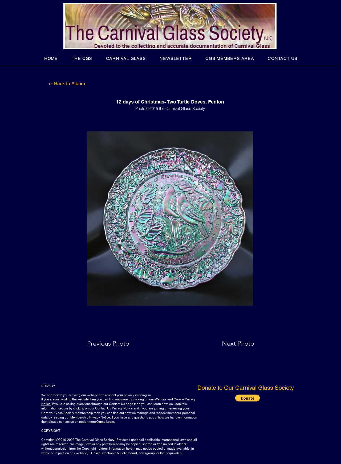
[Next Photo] (227, 343)
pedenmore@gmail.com (96, 422)
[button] (82, 58)
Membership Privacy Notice (90, 417)
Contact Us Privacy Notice (114, 408)
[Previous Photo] (115, 343)
